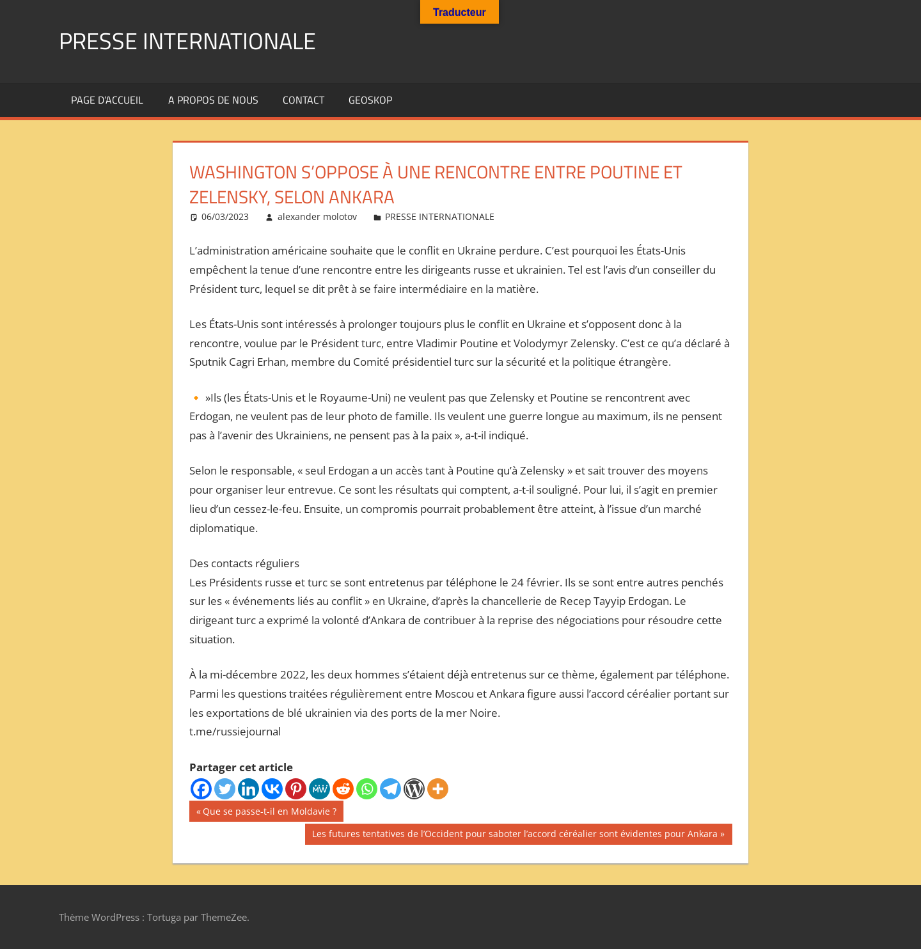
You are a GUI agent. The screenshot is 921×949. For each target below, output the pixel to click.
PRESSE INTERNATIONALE (187, 40)
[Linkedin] (248, 788)
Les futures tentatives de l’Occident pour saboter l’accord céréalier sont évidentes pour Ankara (514, 835)
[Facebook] (201, 788)
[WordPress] (414, 788)
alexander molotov (317, 216)
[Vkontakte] (272, 788)
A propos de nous (213, 99)
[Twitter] (224, 788)
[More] (437, 788)
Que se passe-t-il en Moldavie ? (269, 812)
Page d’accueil (107, 99)
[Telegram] (390, 788)
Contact (303, 99)
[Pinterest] (295, 788)
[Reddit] (343, 788)
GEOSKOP (370, 99)
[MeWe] (319, 788)
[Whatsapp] (366, 788)
